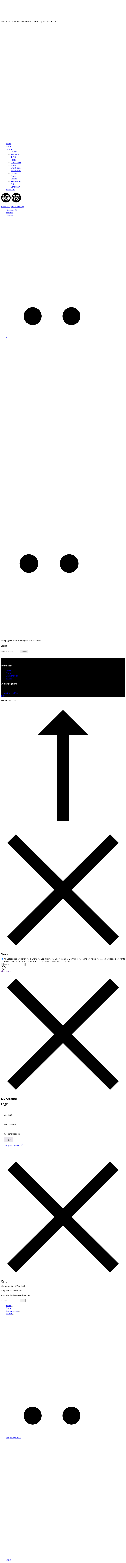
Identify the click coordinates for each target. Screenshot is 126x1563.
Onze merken (12, 675)
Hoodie (14, 151)
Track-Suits (16, 181)
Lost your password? (13, 1145)
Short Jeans (16, 168)
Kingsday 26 (11, 210)
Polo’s (13, 159)
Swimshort (16, 170)
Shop (8, 146)
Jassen (14, 173)
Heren (9, 149)
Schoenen (15, 186)
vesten (14, 178)
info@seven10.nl (10, 693)
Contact (9, 215)
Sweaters (15, 154)
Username (9, 1115)
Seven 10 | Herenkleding (12, 206)
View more (6, 971)
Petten (14, 184)
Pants (13, 176)
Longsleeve (16, 162)
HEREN (9, 678)
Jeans (13, 165)
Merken (9, 212)
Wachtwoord (10, 1124)
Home (8, 143)
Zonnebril (10, 189)
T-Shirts (14, 157)
